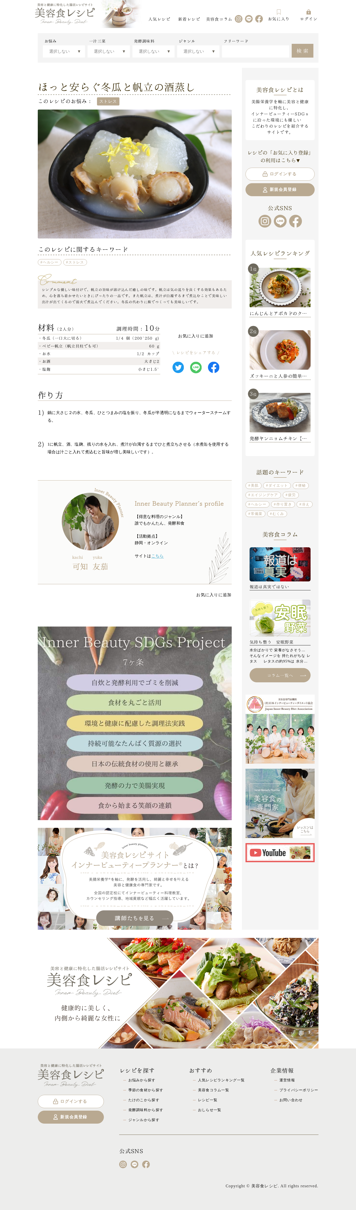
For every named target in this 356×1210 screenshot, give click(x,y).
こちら (157, 556)
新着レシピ (189, 18)
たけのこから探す (143, 1100)
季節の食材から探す (146, 1090)
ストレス (76, 262)
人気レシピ (159, 18)
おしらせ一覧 (210, 1110)
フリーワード (236, 41)
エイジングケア (264, 495)
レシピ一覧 (207, 1100)
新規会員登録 (279, 190)
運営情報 (287, 1080)
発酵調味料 (144, 41)
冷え (306, 504)
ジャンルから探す (143, 1120)
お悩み (50, 41)
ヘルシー (50, 262)
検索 (303, 50)
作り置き (284, 504)
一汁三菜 (97, 41)
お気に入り (279, 15)
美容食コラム (219, 18)
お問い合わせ (291, 1100)
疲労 (292, 495)
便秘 (302, 485)
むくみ (278, 514)
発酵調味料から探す (146, 1110)
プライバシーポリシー (298, 1090)
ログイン (308, 15)
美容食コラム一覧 (213, 1090)
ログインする (279, 174)
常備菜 (257, 514)
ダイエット (278, 485)
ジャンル (187, 41)
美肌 (255, 485)
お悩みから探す (142, 1080)
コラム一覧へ (286, 675)
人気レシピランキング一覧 (221, 1080)
